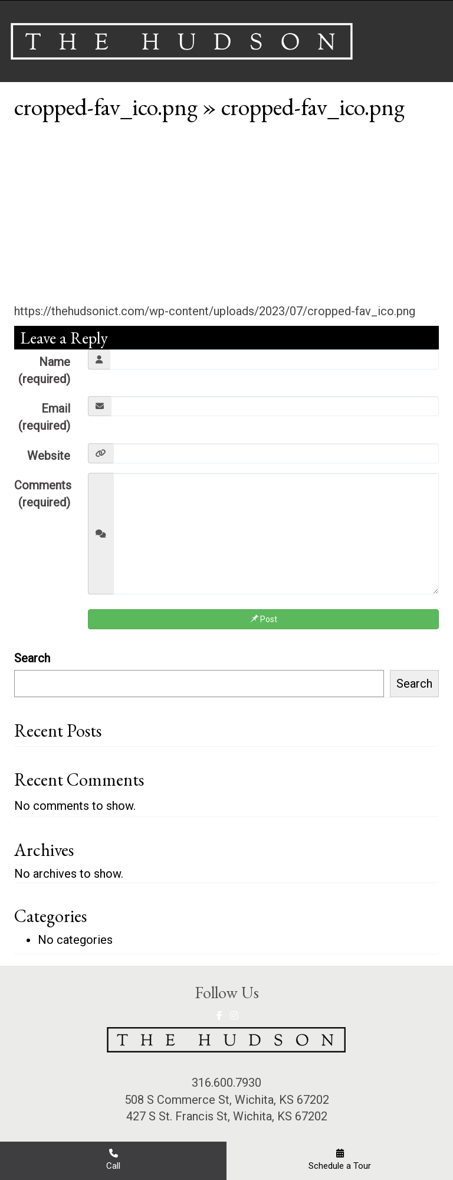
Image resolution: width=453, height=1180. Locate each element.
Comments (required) (42, 493)
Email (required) (44, 417)
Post (263, 619)
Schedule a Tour (339, 1159)
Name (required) (44, 370)
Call (113, 1159)
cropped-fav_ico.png (106, 106)
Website (48, 456)
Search (32, 658)
